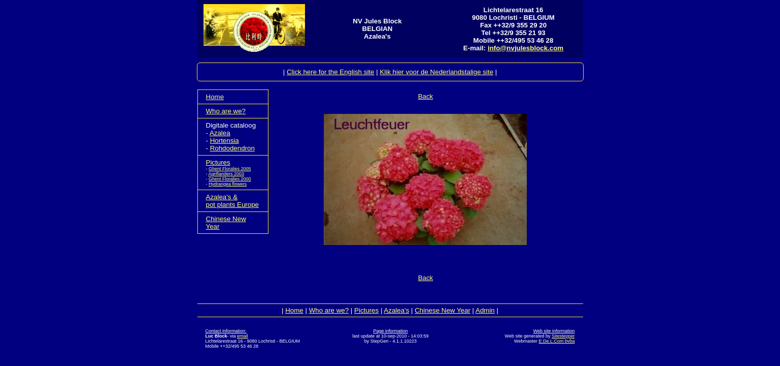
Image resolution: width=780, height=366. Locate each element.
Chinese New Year (442, 310)
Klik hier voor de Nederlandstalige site (436, 72)
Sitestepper (563, 336)
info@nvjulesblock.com (525, 48)
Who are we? (226, 111)
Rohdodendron (232, 148)
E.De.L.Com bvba (556, 341)
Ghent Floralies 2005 (230, 168)
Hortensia (224, 140)
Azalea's (396, 310)
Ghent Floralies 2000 (230, 178)
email (242, 336)
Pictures (218, 162)
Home (215, 97)
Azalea (220, 133)
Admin (485, 310)
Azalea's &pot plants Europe (232, 200)
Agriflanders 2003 (227, 173)
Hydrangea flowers (228, 184)
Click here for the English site (331, 72)
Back (425, 96)
